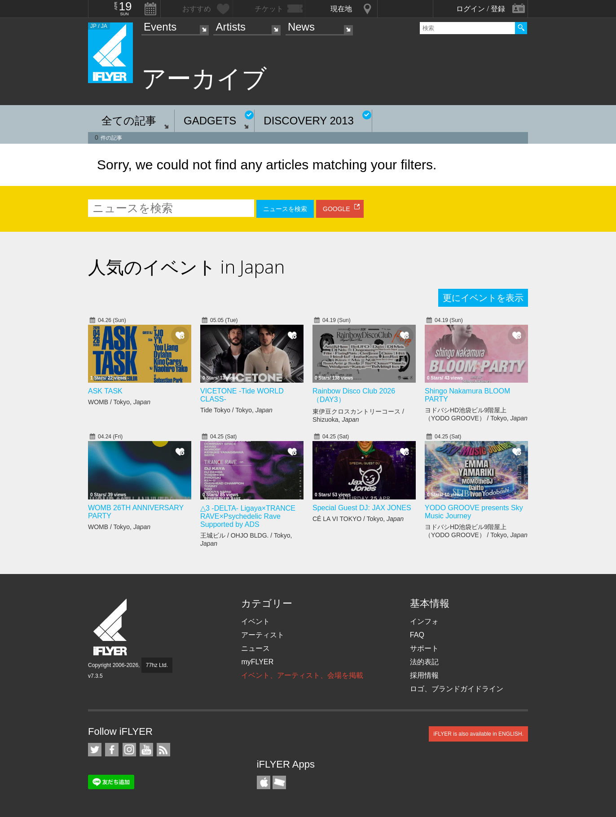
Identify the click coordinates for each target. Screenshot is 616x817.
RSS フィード (163, 749)
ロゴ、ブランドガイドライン (456, 689)
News (301, 27)
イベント (255, 621)
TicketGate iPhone (279, 782)
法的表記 (424, 662)
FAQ (417, 635)
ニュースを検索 (285, 208)
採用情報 (424, 675)
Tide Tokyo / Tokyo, (236, 410)
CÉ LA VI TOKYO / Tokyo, (358, 518)
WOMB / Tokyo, (119, 402)
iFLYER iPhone (263, 782)
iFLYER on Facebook (112, 749)
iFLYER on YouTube (146, 749)
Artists (231, 27)
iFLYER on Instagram (129, 749)
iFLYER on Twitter (94, 749)
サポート (424, 648)
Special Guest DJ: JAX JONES (361, 508)
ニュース (255, 648)
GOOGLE (336, 208)
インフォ (424, 621)
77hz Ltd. (157, 665)
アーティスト (262, 635)
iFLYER (110, 627)
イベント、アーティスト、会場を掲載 (302, 675)
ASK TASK (105, 391)
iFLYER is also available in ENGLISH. (478, 734)
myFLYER (257, 662)
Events (160, 27)
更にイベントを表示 (483, 298)
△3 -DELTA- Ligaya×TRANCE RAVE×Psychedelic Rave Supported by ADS (247, 516)
